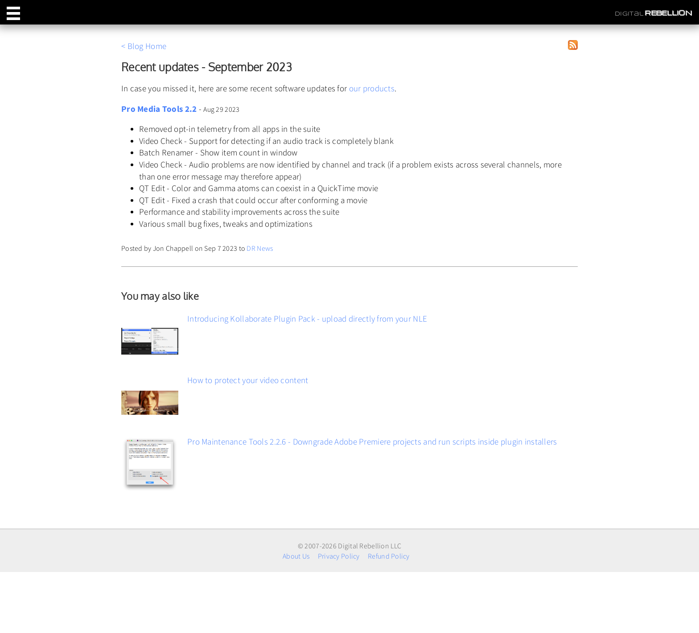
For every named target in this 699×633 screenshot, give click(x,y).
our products (372, 88)
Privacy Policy (339, 555)
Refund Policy (389, 555)
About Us (296, 555)
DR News (260, 248)
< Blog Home (143, 46)
